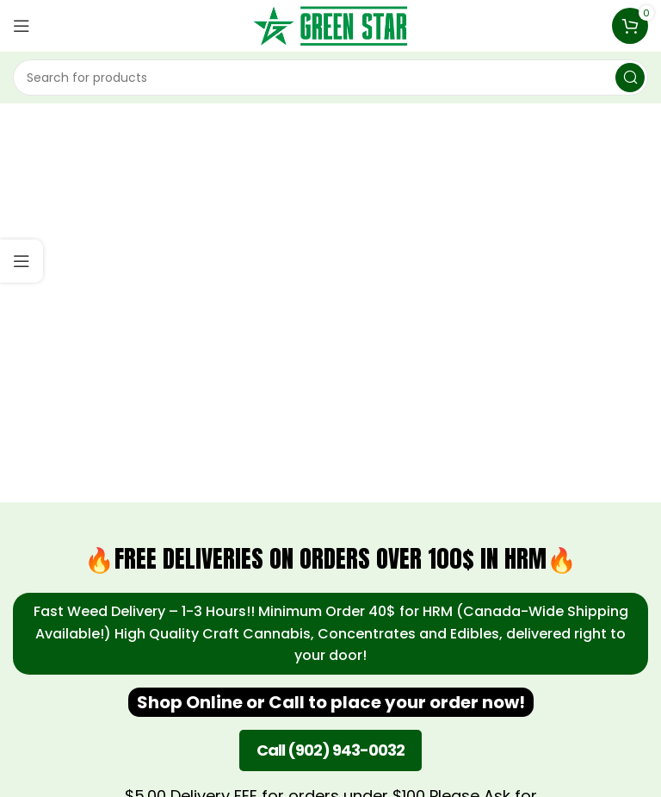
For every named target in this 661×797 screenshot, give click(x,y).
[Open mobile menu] (21, 26)
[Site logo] (330, 24)
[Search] (330, 77)
